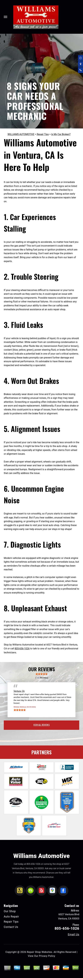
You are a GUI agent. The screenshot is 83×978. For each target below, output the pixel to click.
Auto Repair (11, 916)
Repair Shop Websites (39, 952)
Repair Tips (43, 134)
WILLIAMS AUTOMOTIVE (21, 134)
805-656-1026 (22, 648)
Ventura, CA (19, 691)
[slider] (41, 674)
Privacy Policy (47, 956)
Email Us (73, 934)
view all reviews (41, 724)
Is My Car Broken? (60, 134)
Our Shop (10, 911)
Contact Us (11, 926)
